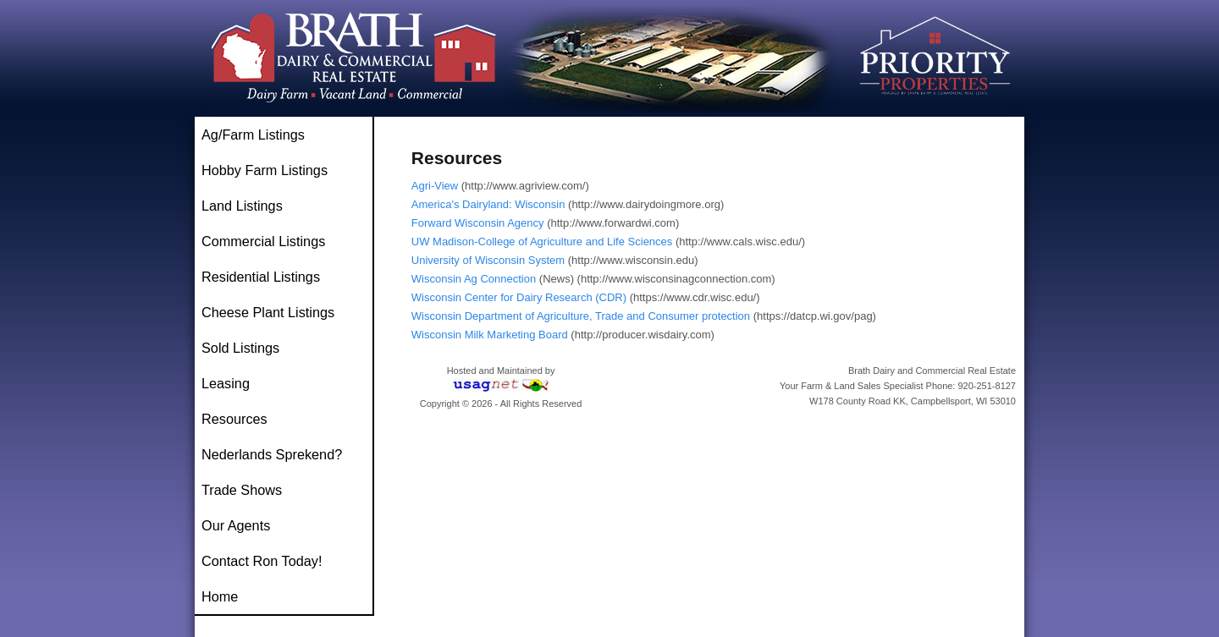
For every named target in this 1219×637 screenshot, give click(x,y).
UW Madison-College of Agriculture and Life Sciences (542, 241)
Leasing (225, 383)
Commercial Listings (263, 241)
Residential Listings (260, 276)
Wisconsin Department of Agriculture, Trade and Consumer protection (580, 316)
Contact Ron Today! (261, 560)
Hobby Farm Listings (264, 170)
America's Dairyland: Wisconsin (488, 204)
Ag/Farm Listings (253, 134)
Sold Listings (240, 347)
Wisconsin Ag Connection (473, 278)
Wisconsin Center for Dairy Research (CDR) (518, 297)
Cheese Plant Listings (267, 312)
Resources (234, 418)
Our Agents (235, 525)
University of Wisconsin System (488, 260)
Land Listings (242, 205)
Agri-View (434, 185)
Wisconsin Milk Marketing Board (489, 334)
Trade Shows (241, 489)
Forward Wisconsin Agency (477, 223)
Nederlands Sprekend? (271, 454)
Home (219, 596)
